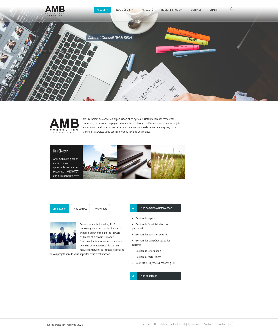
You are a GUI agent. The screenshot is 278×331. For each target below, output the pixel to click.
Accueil (103, 9)
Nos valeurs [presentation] (100, 208)
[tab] (59, 208)
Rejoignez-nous (172, 9)
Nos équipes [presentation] (80, 208)
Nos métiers (125, 9)
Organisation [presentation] (59, 208)
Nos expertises (149, 275)
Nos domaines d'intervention (156, 208)
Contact (196, 9)
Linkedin (214, 9)
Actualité (147, 9)
